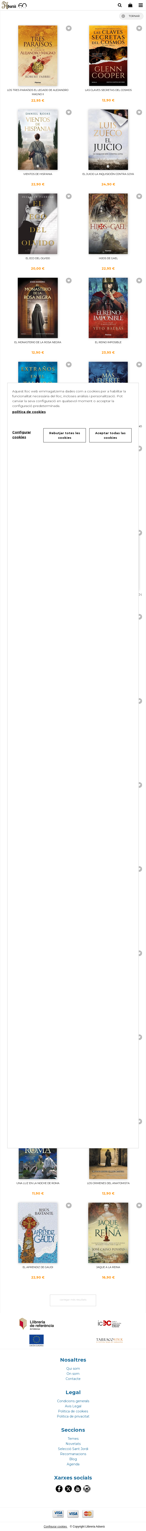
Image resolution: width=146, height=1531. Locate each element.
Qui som (73, 1368)
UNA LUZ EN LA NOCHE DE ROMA (37, 1183)
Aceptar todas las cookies (110, 435)
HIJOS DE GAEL (108, 258)
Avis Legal (73, 1406)
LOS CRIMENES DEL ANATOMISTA (108, 1183)
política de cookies (29, 412)
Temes (73, 1439)
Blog (73, 1459)
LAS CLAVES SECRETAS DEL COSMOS (108, 90)
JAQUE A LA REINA (108, 1267)
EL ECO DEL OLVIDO (38, 258)
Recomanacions (73, 1454)
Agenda (73, 1464)
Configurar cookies (55, 1526)
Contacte (73, 1379)
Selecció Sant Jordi (73, 1449)
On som (73, 1374)
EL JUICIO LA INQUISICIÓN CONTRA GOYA (108, 174)
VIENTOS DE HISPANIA (37, 174)
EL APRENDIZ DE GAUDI (38, 1267)
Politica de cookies (73, 1411)
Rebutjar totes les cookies (64, 435)
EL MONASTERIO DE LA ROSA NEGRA (37, 342)
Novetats (73, 1444)
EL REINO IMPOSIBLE (108, 342)
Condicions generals (73, 1401)
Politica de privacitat (73, 1416)
